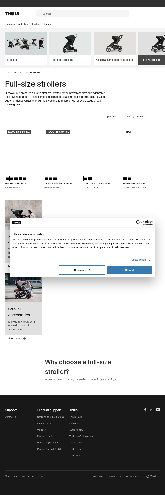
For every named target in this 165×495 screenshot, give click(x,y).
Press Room (75, 442)
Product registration (47, 442)
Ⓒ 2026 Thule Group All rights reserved (25, 476)
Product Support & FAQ (49, 449)
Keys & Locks (44, 423)
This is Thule (75, 416)
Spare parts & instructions (50, 416)
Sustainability (76, 429)
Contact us (10, 416)
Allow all (129, 269)
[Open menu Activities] (25, 24)
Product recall (44, 436)
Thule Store (75, 455)
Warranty (42, 429)
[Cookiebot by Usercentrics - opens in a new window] (138, 222)
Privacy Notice (97, 476)
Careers (73, 423)
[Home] (20, 14)
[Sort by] (148, 116)
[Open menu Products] (11, 24)
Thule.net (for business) (81, 436)
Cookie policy (115, 476)
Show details (138, 259)
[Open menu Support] (50, 24)
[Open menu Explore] (38, 24)
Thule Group (75, 449)
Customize (82, 269)
